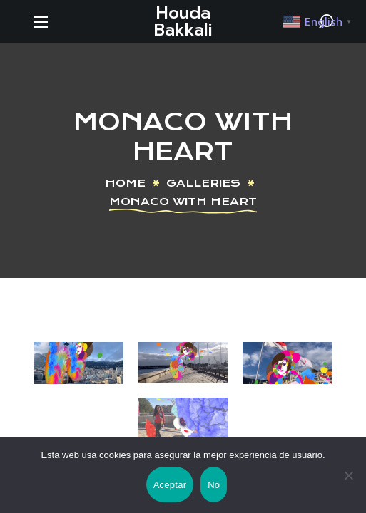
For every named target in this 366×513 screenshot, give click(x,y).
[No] (348, 475)
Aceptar (170, 485)
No (214, 485)
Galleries (203, 183)
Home (125, 183)
